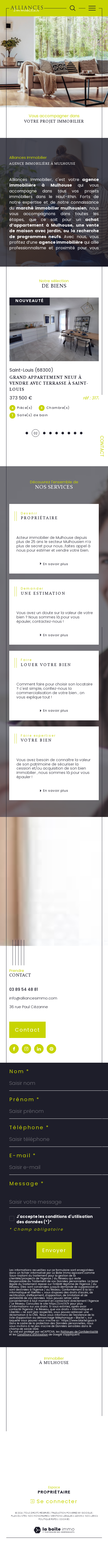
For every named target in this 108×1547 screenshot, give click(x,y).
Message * (26, 1171)
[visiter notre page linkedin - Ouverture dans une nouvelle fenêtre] (39, 1036)
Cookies (64, 1506)
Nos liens (91, 1503)
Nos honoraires (38, 1503)
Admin (79, 1503)
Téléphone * (29, 1114)
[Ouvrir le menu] (92, 8)
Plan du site (18, 1503)
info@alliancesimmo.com (33, 986)
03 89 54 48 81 (23, 977)
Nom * (19, 1058)
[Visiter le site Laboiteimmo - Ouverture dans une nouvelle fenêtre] (54, 1523)
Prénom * (24, 1086)
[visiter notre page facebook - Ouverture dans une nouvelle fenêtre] (14, 1036)
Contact (102, 446)
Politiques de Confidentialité (79, 1319)
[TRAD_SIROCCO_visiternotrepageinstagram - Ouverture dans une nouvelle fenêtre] (26, 1036)
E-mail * (22, 1143)
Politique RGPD (47, 1506)
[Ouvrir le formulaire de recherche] (73, 8)
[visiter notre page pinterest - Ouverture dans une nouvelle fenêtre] (51, 1036)
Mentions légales (62, 1503)
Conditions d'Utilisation (32, 1322)
